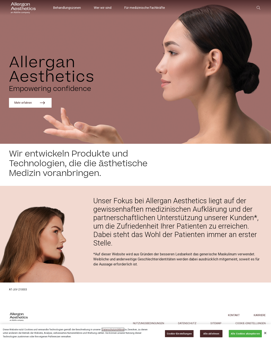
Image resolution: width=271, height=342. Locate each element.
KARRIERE (260, 315)
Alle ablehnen (211, 336)
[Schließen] (265, 336)
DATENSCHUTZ (187, 323)
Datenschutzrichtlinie (113, 332)
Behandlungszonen (67, 8)
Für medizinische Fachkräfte (144, 8)
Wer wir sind (102, 8)
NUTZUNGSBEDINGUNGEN (148, 323)
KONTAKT (234, 315)
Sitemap (215, 323)
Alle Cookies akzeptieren (245, 336)
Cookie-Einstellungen (179, 336)
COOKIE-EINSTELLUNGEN (250, 323)
